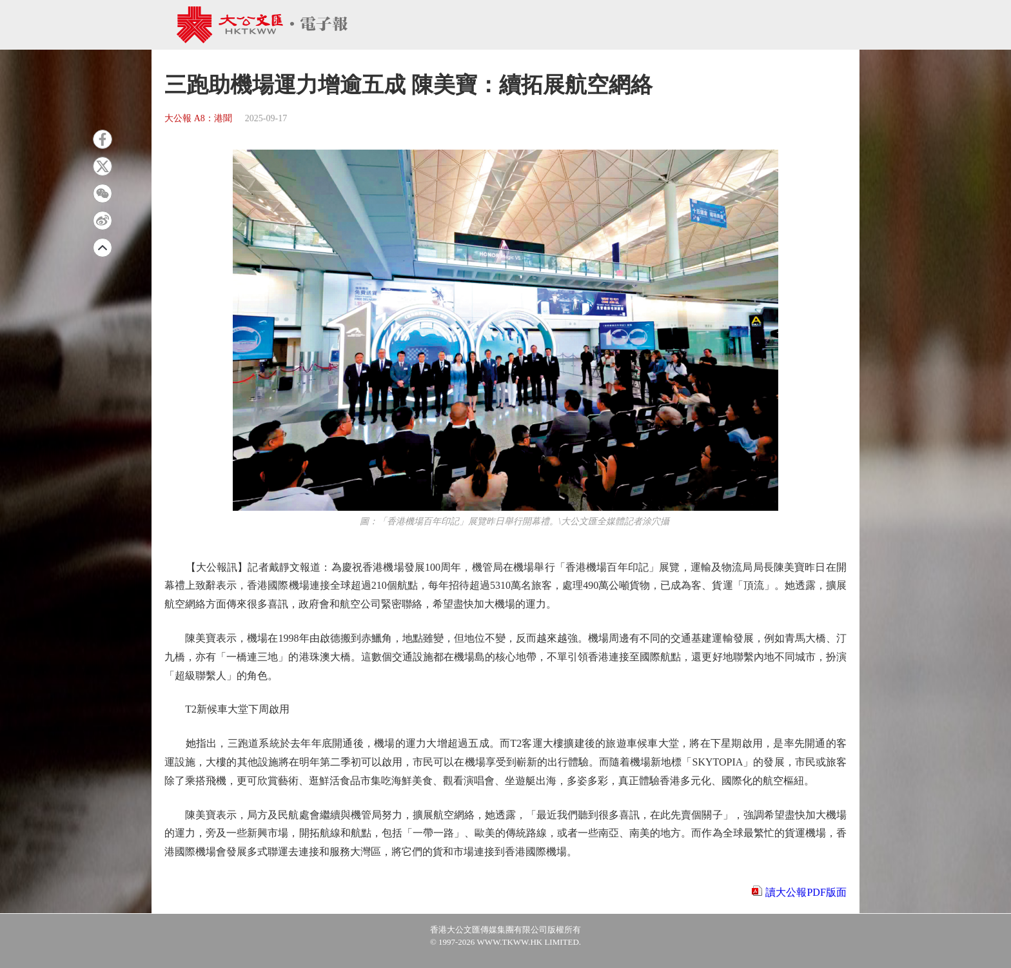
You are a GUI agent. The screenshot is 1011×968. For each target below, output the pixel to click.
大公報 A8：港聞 (198, 118)
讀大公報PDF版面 (805, 892)
